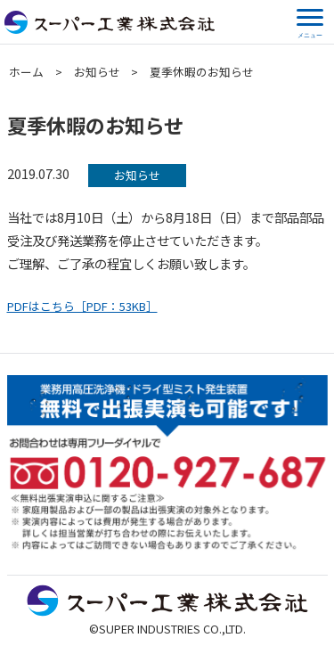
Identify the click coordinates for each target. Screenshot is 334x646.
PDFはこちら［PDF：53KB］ (82, 306)
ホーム (26, 71)
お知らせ (97, 71)
